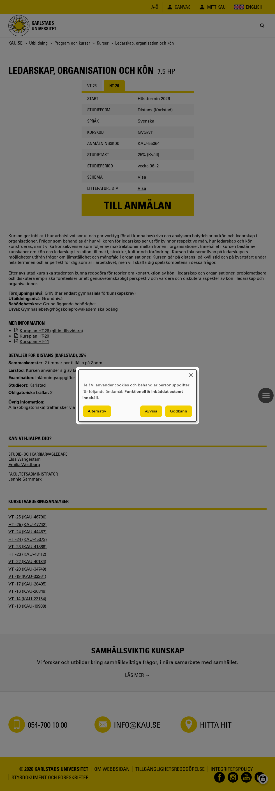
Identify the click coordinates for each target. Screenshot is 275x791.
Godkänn (178, 411)
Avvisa (151, 411)
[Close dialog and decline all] (191, 373)
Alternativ (97, 411)
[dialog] (137, 395)
